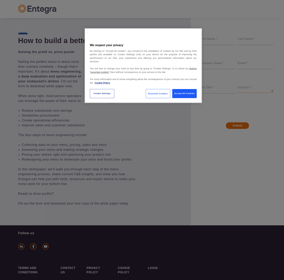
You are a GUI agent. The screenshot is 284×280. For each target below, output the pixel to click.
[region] (143, 65)
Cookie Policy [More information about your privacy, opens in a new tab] (102, 82)
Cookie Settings (102, 93)
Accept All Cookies (184, 93)
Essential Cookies (158, 93)
